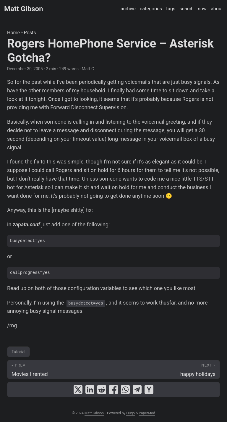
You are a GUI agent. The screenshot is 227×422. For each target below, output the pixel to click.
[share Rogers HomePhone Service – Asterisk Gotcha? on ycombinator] (149, 389)
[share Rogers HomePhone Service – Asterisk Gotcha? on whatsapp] (125, 389)
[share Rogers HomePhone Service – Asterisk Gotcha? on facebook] (113, 389)
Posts (30, 32)
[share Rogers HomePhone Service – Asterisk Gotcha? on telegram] (137, 389)
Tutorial (18, 351)
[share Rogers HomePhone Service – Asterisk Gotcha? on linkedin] (89, 389)
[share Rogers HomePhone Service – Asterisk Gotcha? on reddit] (101, 389)
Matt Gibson (23, 9)
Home (13, 32)
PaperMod (147, 413)
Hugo (130, 413)
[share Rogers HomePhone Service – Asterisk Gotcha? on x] (78, 389)
